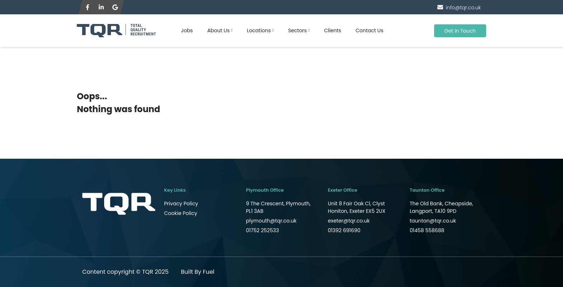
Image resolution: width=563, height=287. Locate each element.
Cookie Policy (180, 213)
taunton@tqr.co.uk (433, 220)
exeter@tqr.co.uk (349, 220)
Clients (332, 30)
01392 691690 (344, 230)
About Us (218, 30)
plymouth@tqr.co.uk (271, 220)
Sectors (297, 30)
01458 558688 (427, 230)
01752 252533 (262, 230)
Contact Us (369, 30)
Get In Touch (460, 30)
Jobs (187, 30)
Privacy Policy (181, 203)
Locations (259, 30)
